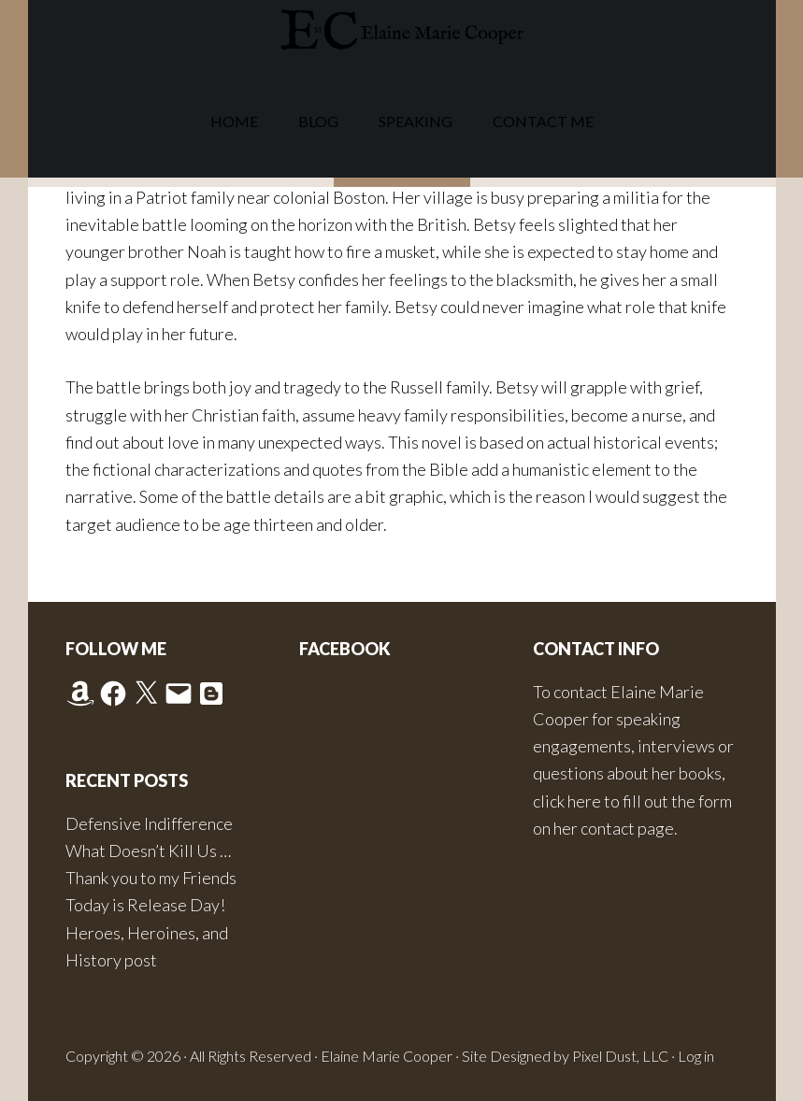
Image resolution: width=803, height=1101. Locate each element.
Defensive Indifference (149, 823)
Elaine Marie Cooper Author (402, 32)
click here (567, 801)
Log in (696, 1056)
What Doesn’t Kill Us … (148, 850)
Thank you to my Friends (151, 877)
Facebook (345, 648)
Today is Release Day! (145, 904)
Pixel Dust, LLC (620, 1056)
